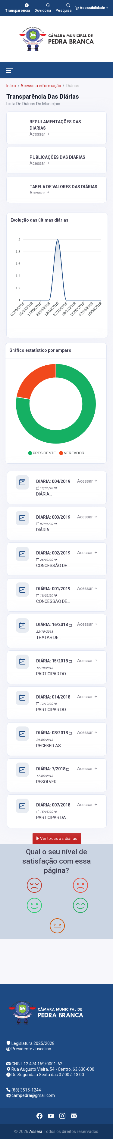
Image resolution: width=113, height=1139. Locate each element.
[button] (42, 453)
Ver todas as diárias (56, 838)
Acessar (40, 134)
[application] (57, 279)
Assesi (35, 1131)
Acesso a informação (40, 85)
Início (11, 85)
